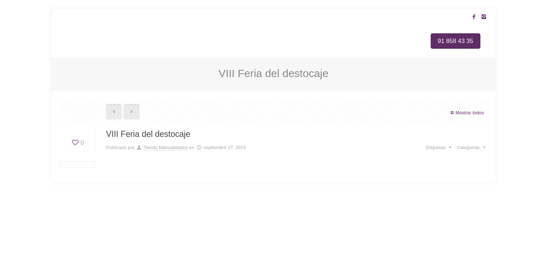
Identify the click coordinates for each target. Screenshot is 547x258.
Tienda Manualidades (166, 147)
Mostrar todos (466, 112)
